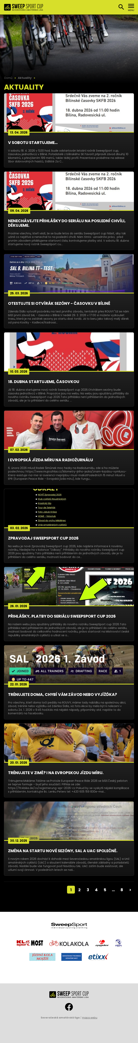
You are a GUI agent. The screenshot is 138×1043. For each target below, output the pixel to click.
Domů (8, 78)
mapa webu (89, 1017)
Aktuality (25, 78)
